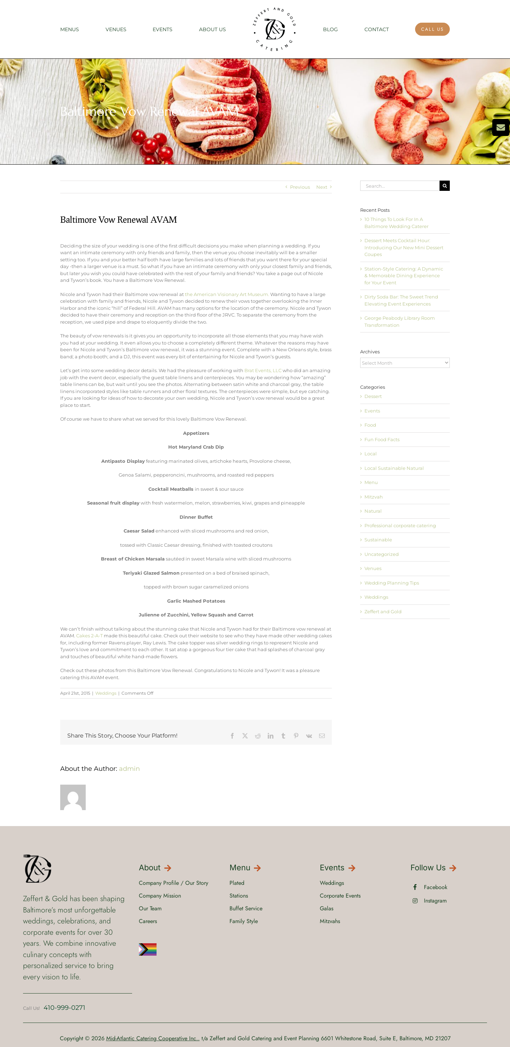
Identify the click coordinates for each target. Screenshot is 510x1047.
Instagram (435, 901)
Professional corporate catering (400, 525)
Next (321, 187)
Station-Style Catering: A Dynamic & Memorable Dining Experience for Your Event (403, 275)
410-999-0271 (64, 1008)
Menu (371, 482)
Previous (300, 187)
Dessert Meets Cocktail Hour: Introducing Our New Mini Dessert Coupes (403, 247)
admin (129, 769)
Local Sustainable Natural (394, 468)
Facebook (435, 887)
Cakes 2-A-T (89, 635)
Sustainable (378, 539)
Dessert (373, 396)
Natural (373, 511)
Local (370, 453)
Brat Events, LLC (263, 370)
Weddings (106, 693)
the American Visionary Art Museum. (227, 294)
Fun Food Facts (382, 439)
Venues (372, 568)
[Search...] (400, 186)
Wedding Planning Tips (391, 583)
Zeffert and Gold (383, 611)
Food (370, 425)
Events (372, 411)
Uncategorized (381, 554)
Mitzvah (373, 497)
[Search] (445, 186)
